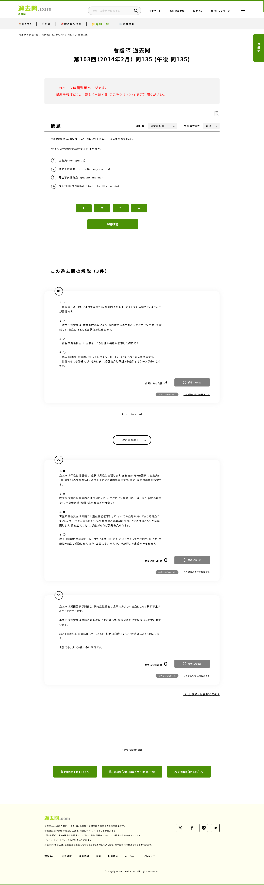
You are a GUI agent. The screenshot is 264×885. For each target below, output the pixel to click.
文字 (192, 126)
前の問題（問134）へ (75, 772)
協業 (98, 856)
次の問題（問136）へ (189, 772)
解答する (113, 224)
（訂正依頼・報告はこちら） (122, 138)
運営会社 (49, 856)
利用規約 (113, 856)
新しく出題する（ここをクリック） (109, 94)
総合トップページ (219, 11)
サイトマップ (148, 856)
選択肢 (140, 126)
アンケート (154, 11)
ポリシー (130, 856)
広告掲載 (67, 856)
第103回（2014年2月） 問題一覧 (132, 772)
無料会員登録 (176, 11)
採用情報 (84, 856)
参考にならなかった (167, 394)
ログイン (197, 11)
